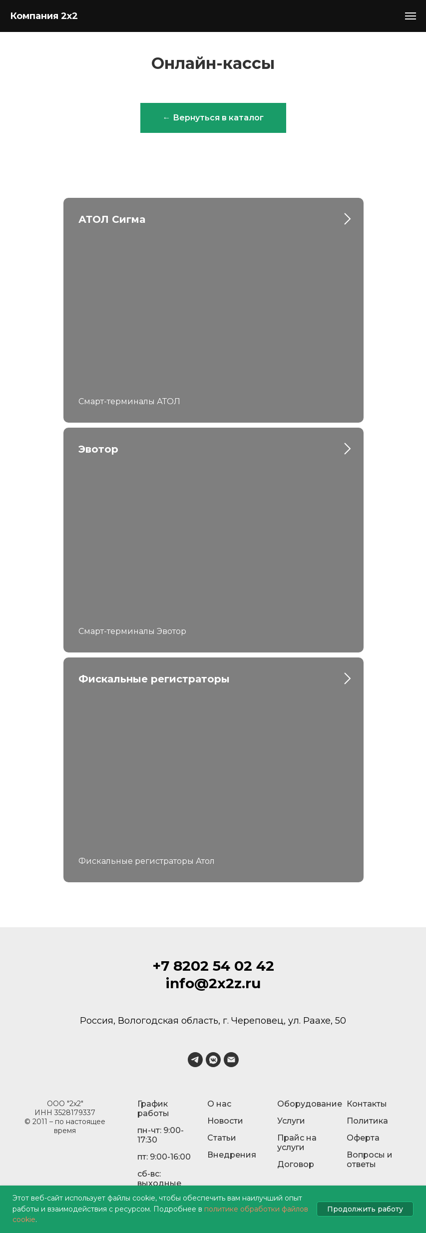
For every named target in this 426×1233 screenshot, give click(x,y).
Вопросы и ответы (370, 1159)
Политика (367, 1121)
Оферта (363, 1138)
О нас (219, 1104)
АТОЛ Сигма (111, 219)
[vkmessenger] (213, 1059)
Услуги (291, 1121)
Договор (295, 1164)
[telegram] (195, 1059)
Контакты (367, 1104)
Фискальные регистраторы (154, 679)
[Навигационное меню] (410, 15)
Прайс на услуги (297, 1142)
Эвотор (98, 449)
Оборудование (309, 1104)
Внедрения (231, 1155)
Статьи (221, 1138)
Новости (225, 1121)
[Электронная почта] (231, 1059)
